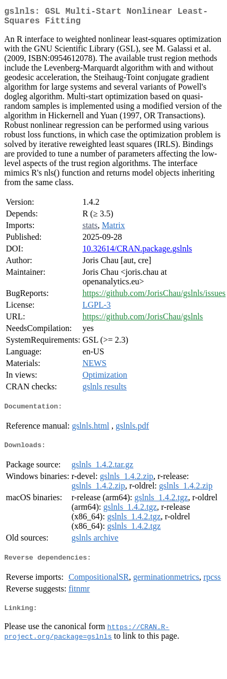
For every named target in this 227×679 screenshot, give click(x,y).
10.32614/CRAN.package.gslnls (137, 252)
